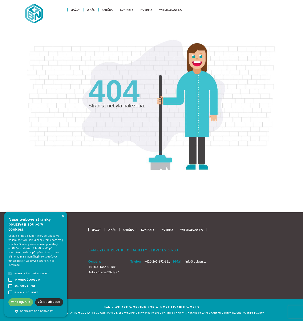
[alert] (35, 264)
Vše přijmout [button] (20, 302)
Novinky (146, 9)
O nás (91, 9)
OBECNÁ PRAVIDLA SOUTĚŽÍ (205, 313)
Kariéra (107, 9)
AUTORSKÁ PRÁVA (149, 313)
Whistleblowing (170, 9)
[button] (35, 311)
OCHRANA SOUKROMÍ (100, 313)
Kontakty (126, 9)
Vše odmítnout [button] (49, 302)
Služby (75, 9)
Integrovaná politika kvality (244, 313)
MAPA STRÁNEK (126, 313)
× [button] (62, 216)
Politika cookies (173, 313)
